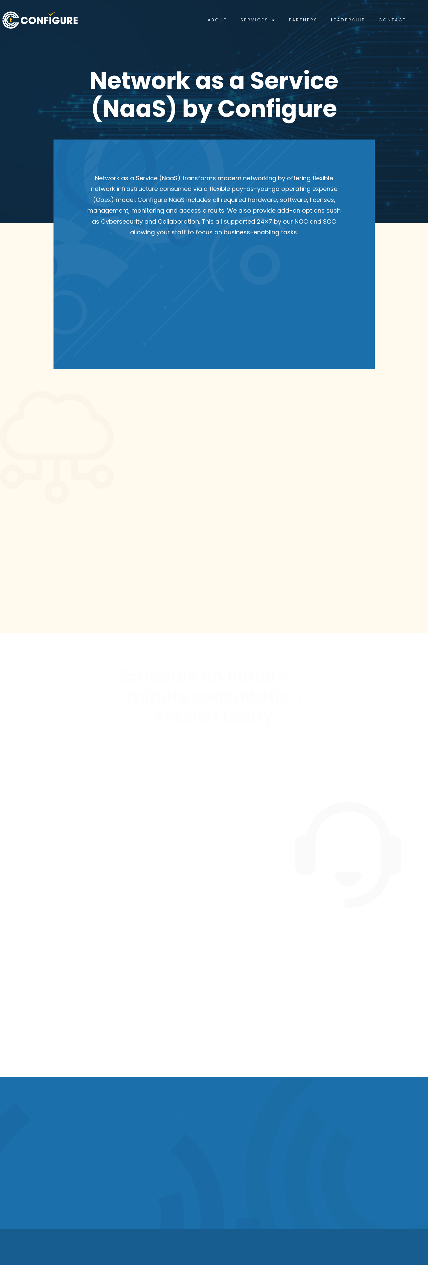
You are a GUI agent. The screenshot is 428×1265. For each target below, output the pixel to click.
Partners (316, 20)
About (230, 20)
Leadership (361, 20)
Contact (406, 20)
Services (271, 20)
